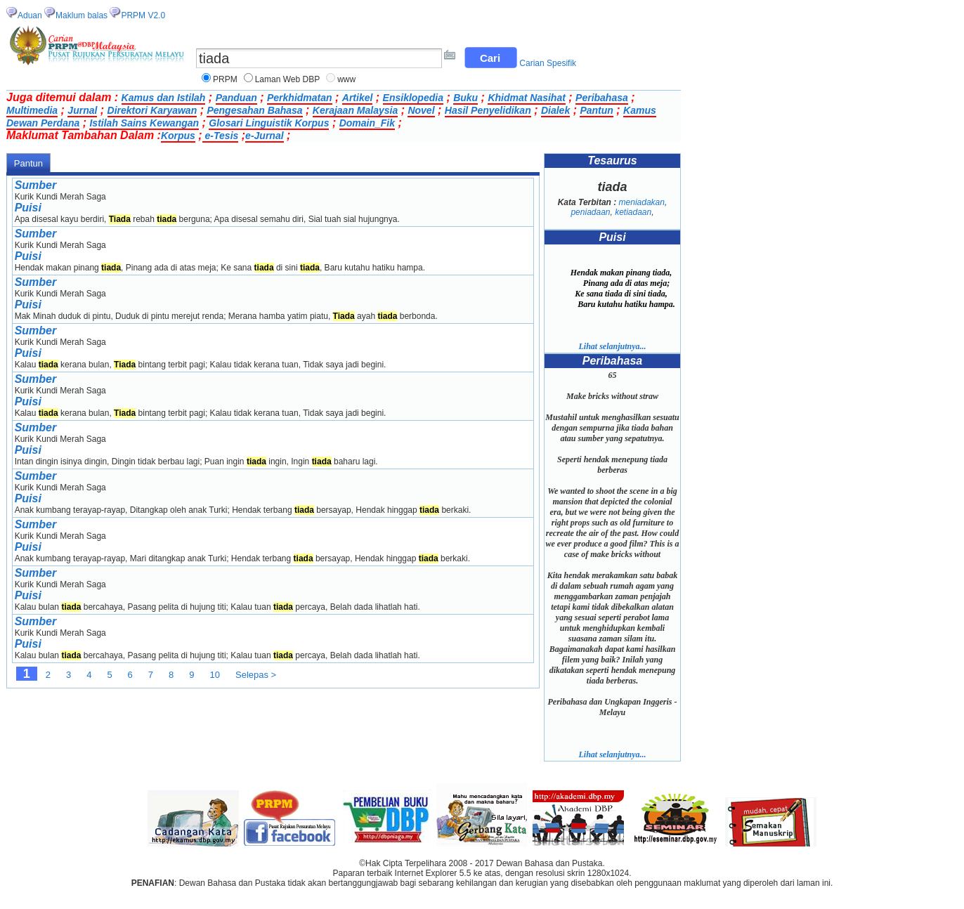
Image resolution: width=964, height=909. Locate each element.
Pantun (596, 110)
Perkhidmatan (299, 97)
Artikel (357, 97)
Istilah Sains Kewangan (144, 123)
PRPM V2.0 (143, 15)
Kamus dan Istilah (164, 97)
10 (215, 674)
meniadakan (642, 202)
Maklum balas (82, 15)
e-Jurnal (264, 135)
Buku (465, 97)
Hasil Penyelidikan (488, 110)
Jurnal (82, 110)
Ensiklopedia (413, 97)
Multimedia (32, 110)
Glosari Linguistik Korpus (269, 123)
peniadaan (590, 212)
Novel (421, 110)
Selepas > (255, 674)
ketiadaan (633, 212)
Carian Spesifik (547, 63)
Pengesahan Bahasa (254, 110)
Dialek (555, 110)
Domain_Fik (367, 123)
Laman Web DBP (287, 79)
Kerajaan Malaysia (355, 110)
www (346, 79)
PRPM (225, 79)
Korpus (178, 135)
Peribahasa (601, 97)
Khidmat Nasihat (526, 97)
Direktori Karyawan (152, 110)
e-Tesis (220, 135)
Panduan (236, 97)
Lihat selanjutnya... (612, 346)
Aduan (30, 15)
